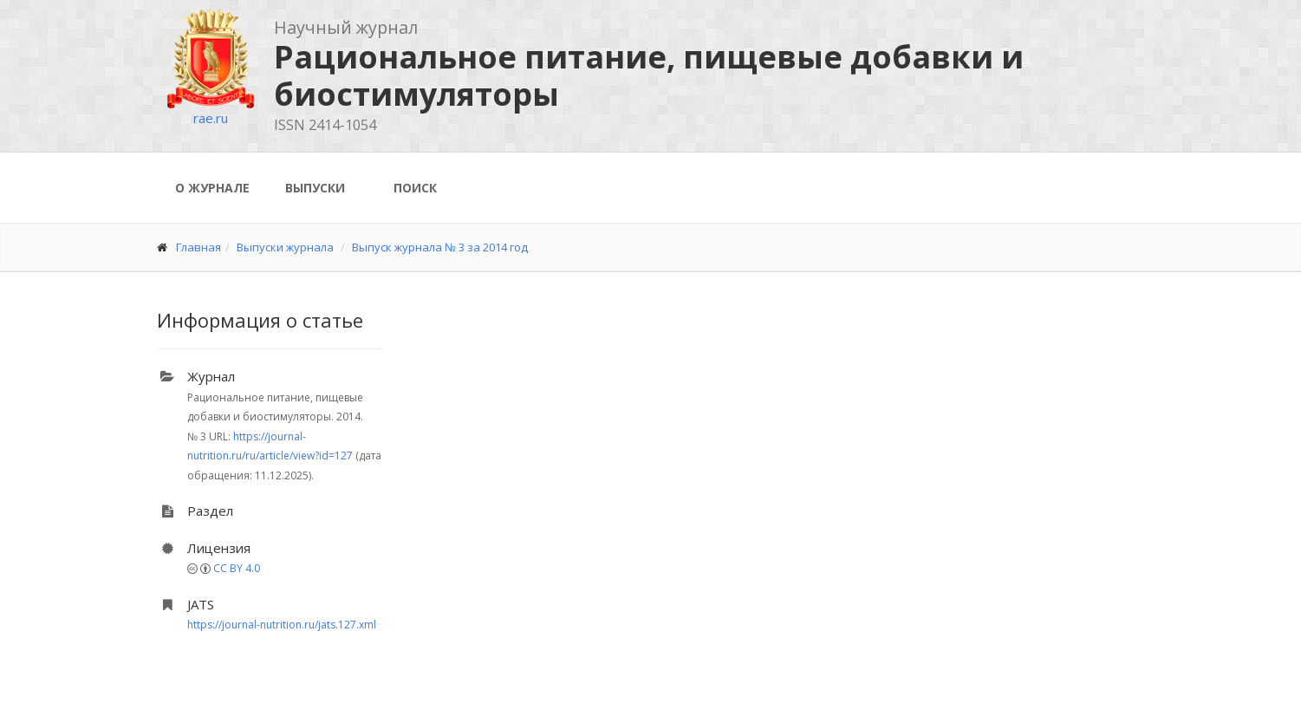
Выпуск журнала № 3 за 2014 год (440, 247)
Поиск (415, 187)
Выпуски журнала (285, 247)
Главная (198, 247)
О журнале (212, 187)
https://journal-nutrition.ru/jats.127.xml (281, 624)
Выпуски (315, 187)
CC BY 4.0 (236, 568)
